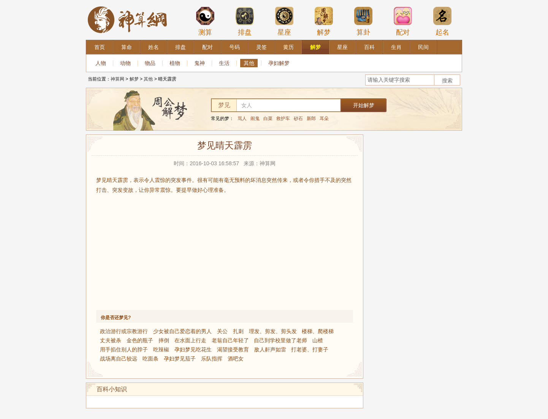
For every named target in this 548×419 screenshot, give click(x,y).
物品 (150, 63)
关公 (222, 331)
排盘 (244, 21)
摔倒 (163, 340)
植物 (174, 63)
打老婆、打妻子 (309, 349)
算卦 (363, 21)
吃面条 (150, 359)
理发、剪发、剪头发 (273, 331)
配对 (403, 21)
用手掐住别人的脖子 (124, 349)
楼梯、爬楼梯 (318, 331)
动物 (125, 63)
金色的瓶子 (140, 340)
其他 (249, 63)
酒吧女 (236, 359)
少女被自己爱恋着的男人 (182, 331)
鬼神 (199, 63)
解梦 (324, 21)
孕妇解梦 (279, 63)
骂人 (242, 118)
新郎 (311, 118)
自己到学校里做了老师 (280, 340)
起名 (442, 21)
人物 (100, 63)
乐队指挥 (211, 359)
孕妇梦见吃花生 (193, 349)
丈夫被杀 (110, 340)
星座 (284, 21)
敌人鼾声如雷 (270, 349)
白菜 (267, 118)
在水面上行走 (190, 340)
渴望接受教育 (233, 349)
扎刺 (238, 331)
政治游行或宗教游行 (124, 331)
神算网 (117, 79)
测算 (205, 21)
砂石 (298, 118)
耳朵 (324, 118)
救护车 (283, 118)
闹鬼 (255, 118)
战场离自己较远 (118, 359)
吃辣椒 (161, 349)
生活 (224, 63)
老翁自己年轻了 (230, 340)
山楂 (317, 340)
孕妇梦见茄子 (180, 359)
